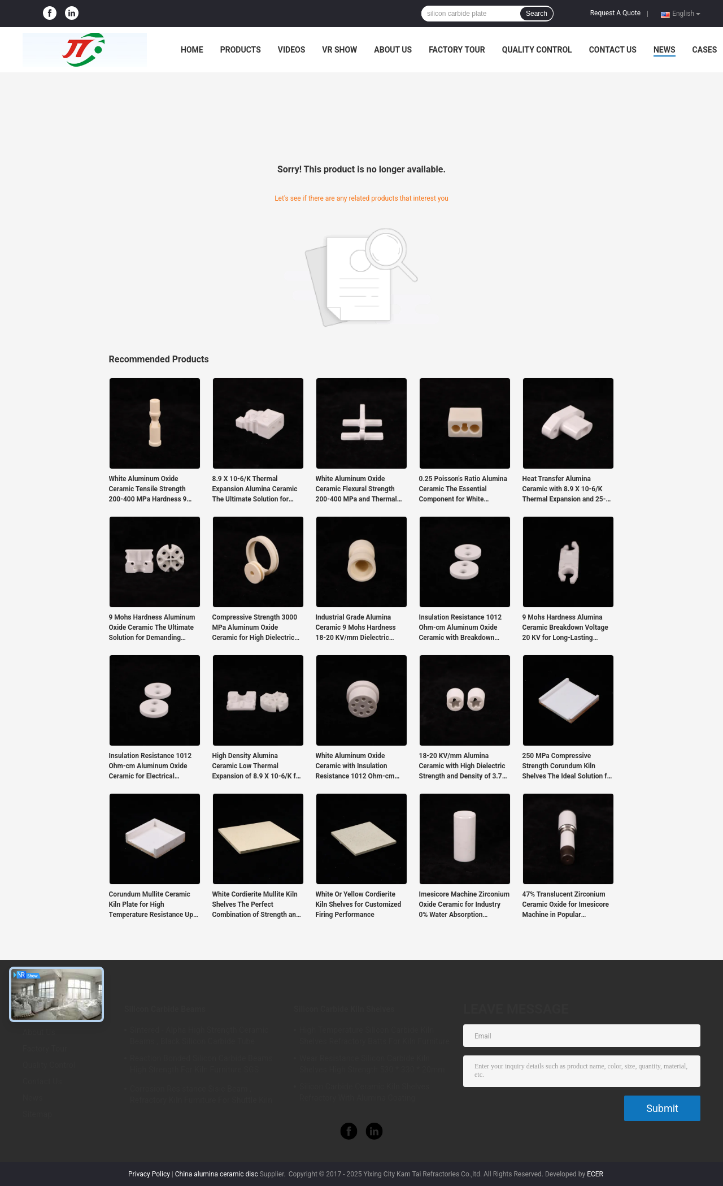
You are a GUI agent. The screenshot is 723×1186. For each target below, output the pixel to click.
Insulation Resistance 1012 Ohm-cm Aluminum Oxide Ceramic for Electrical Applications (150, 766)
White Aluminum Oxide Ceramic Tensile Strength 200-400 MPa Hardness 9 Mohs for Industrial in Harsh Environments (151, 489)
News (665, 49)
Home (192, 49)
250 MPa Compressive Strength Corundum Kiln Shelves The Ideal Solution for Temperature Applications (567, 766)
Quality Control (537, 49)
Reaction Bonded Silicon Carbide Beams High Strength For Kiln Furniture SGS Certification (201, 1065)
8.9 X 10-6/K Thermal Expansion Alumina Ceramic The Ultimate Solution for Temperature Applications (255, 489)
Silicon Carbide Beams (165, 1009)
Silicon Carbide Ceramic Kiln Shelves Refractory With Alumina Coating (364, 1092)
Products (240, 49)
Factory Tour (457, 49)
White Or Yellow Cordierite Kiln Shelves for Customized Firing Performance (359, 904)
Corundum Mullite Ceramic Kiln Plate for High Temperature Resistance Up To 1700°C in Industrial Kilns (152, 905)
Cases (704, 49)
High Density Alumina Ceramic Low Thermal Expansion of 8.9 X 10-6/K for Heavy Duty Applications (257, 766)
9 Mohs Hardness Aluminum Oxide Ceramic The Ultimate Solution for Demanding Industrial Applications (152, 628)
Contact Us (613, 49)
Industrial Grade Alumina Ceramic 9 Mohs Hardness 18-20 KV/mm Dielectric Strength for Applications (356, 628)
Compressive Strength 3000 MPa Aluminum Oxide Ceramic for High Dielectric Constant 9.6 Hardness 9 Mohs (255, 628)
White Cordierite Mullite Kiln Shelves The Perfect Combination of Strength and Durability (256, 905)
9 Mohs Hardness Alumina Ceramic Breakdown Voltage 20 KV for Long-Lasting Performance (565, 628)
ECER (595, 1174)
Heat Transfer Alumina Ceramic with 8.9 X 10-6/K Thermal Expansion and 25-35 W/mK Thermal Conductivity (568, 489)
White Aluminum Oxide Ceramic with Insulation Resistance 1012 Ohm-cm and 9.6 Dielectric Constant (357, 766)
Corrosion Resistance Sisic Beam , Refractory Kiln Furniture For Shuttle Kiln (201, 1094)
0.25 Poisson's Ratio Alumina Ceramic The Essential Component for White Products (463, 489)
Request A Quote (615, 13)
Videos (292, 49)
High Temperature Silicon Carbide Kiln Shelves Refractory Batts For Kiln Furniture (374, 1035)
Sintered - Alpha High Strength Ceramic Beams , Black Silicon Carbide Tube (199, 1035)
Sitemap (37, 1114)
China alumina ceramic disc (216, 1174)
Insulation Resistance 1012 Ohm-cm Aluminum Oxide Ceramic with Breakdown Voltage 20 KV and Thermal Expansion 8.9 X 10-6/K (460, 628)
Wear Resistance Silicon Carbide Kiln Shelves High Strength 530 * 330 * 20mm (372, 1064)
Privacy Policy (149, 1174)
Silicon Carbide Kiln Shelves (344, 1009)
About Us (393, 49)
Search (536, 14)
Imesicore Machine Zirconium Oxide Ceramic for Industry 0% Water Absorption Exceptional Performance (464, 905)
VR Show (339, 49)
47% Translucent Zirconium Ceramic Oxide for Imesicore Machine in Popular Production (565, 905)
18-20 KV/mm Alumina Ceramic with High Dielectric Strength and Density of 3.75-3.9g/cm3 (464, 766)
